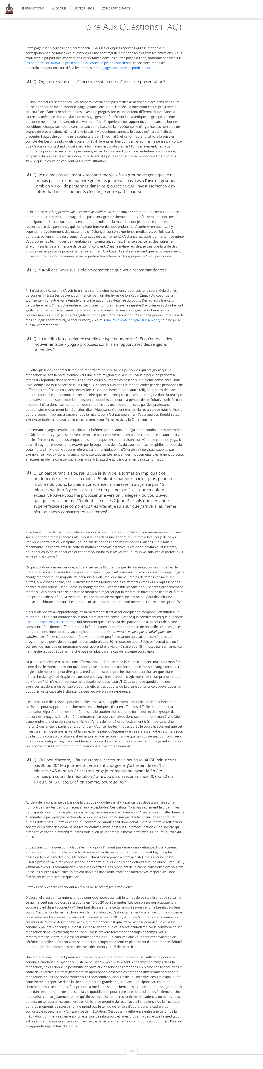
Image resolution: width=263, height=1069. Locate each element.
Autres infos (84, 8)
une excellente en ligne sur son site (132, 320)
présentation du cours (82, 63)
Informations (33, 8)
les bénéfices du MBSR (43, 63)
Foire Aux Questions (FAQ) (131, 26)
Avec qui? (59, 8)
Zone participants (116, 8)
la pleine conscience (115, 63)
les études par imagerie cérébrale (51, 622)
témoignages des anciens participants (121, 68)
